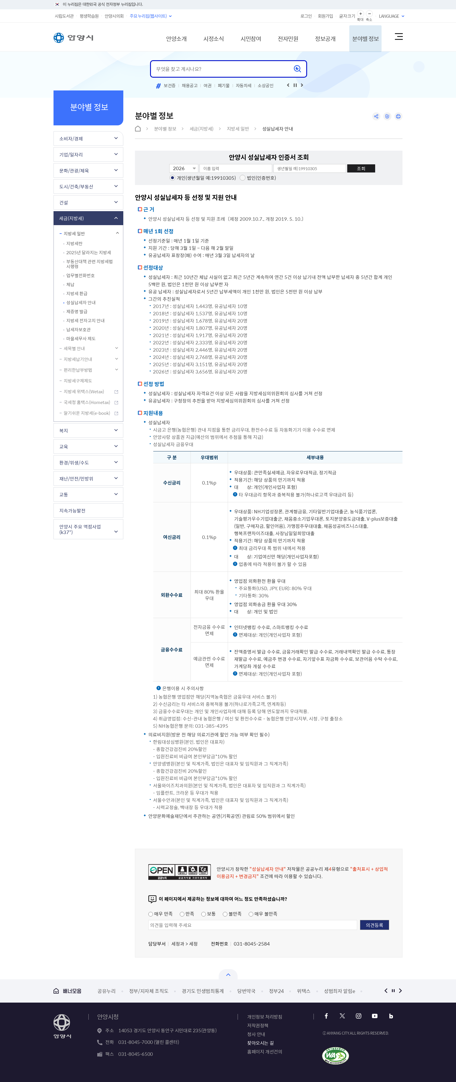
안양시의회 (114, 16)
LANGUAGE (389, 16)
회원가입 (325, 16)
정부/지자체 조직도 (149, 990)
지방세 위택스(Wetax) (84, 391)
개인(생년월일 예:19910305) (206, 177)
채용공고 (190, 85)
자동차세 (244, 85)
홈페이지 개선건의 (264, 1051)
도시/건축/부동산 (76, 186)
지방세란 (74, 243)
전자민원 (282, 37)
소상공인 (266, 85)
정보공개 (321, 37)
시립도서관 (64, 16)
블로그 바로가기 (389, 1016)
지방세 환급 (77, 293)
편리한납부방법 (78, 370)
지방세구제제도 (78, 381)
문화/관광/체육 (74, 170)
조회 (361, 168)
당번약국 (246, 990)
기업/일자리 (71, 154)
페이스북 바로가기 (327, 1016)
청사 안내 (256, 1034)
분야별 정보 (362, 37)
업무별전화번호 (80, 275)
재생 (295, 85)
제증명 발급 (77, 311)
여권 (207, 85)
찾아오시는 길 (260, 1042)
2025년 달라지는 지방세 (88, 252)
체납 (70, 284)
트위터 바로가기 (342, 1016)
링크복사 (387, 116)
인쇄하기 (398, 116)
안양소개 (167, 37)
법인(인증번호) (261, 177)
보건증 (170, 85)
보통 (208, 913)
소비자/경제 (71, 138)
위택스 (304, 990)
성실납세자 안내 (81, 302)
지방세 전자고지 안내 (85, 320)
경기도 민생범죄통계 (203, 990)
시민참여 (244, 37)
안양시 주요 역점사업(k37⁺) (80, 529)
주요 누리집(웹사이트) (148, 16)
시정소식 (205, 37)
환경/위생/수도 (74, 462)
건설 (63, 202)
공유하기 (375, 116)
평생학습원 (89, 16)
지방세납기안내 (78, 359)
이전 (385, 990)
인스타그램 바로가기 (358, 1016)
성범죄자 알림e (339, 990)
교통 (63, 494)
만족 (187, 913)
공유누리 (106, 990)
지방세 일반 (74, 233)
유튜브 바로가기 (374, 1016)
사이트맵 (398, 37)
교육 (63, 446)
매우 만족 (160, 913)
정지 (393, 990)
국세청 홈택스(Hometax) (87, 402)
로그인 (306, 16)
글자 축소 (369, 13)
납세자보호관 (78, 329)
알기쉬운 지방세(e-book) (87, 413)
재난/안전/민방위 (76, 478)
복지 (63, 430)
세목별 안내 (74, 348)
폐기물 (224, 85)
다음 (400, 990)
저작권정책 (257, 1025)
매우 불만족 (263, 913)
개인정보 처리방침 (264, 1016)
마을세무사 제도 (81, 338)
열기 (228, 974)
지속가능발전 (72, 510)
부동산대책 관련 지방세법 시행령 (89, 264)
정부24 (276, 990)
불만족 (232, 913)
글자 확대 (361, 13)
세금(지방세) (71, 218)
